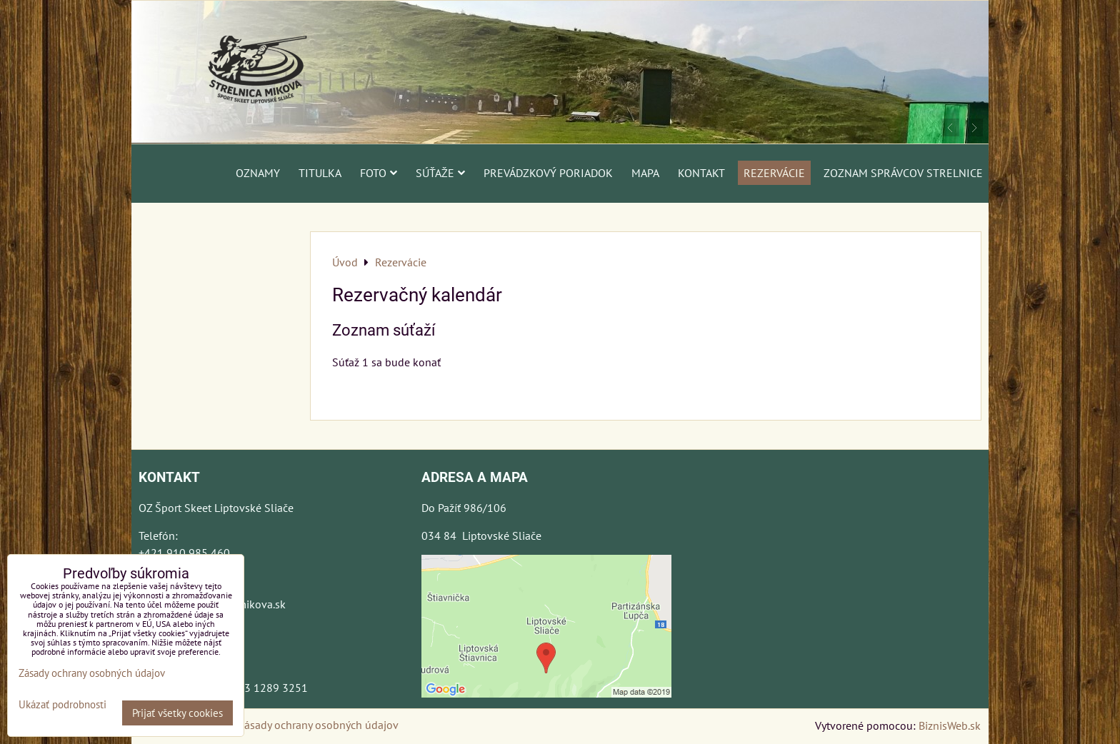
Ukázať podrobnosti (62, 705)
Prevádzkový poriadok (548, 173)
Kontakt (701, 173)
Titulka (320, 173)
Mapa (645, 173)
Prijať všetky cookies (177, 713)
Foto (378, 173)
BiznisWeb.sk (950, 725)
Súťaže (440, 173)
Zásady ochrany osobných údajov (318, 725)
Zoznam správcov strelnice (903, 173)
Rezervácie (774, 173)
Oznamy (258, 173)
